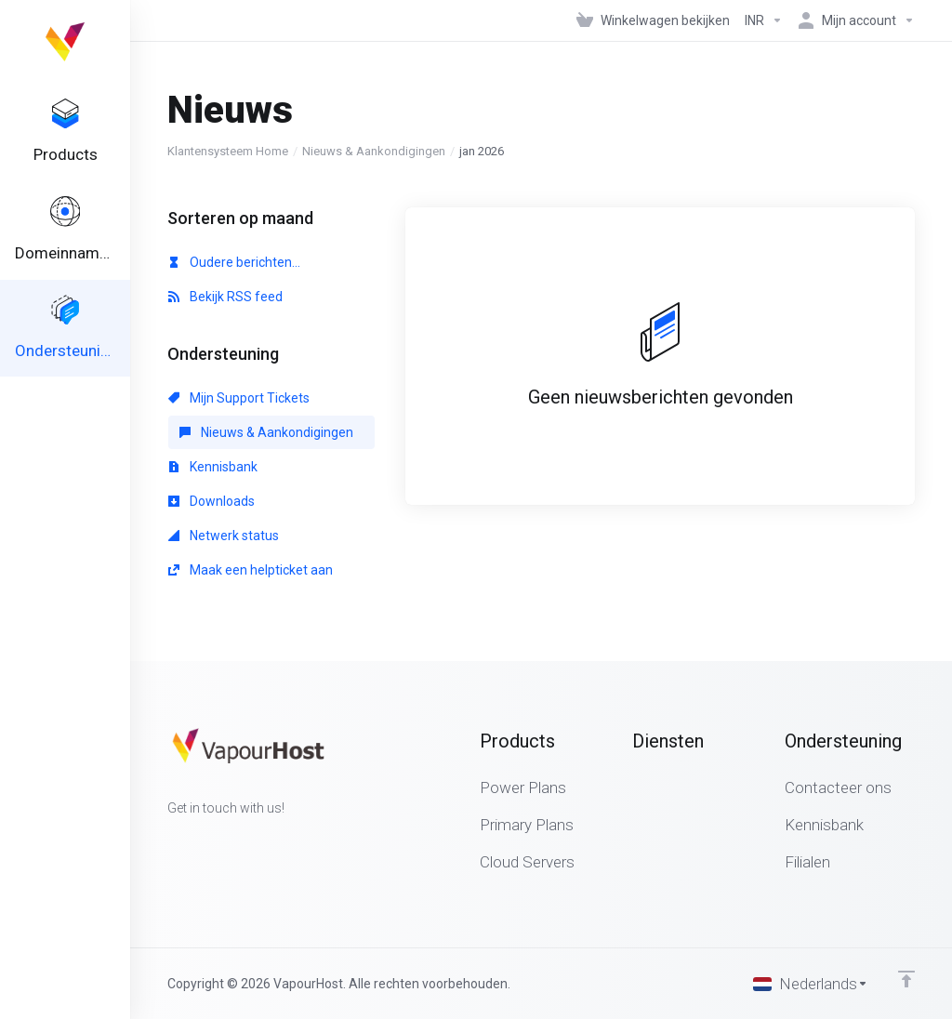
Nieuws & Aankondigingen (373, 151)
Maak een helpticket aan (250, 569)
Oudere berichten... (234, 262)
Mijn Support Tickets (239, 397)
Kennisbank (213, 466)
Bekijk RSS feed (225, 296)
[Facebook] (167, 841)
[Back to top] (906, 979)
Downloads (211, 501)
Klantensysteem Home (227, 151)
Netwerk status (223, 535)
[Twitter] (197, 841)
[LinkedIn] (227, 841)
